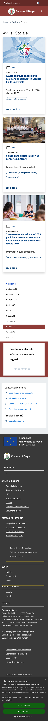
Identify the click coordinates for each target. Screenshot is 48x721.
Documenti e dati (13, 510)
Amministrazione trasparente (18, 674)
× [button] (45, 680)
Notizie (9, 572)
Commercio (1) (12, 294)
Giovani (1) (10, 315)
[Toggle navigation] (5, 11)
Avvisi (11, 68)
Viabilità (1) (11, 337)
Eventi (9, 595)
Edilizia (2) (10, 310)
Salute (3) (10, 321)
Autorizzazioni (16, 556)
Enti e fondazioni (13, 498)
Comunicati (11, 576)
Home (5, 22)
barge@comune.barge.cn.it (19, 634)
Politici (9, 502)
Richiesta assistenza (15, 661)
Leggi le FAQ (11, 657)
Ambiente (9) (11, 288)
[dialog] (24, 699)
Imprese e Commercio (15, 527)
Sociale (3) (10, 326)
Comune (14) (11, 299)
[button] (24, 716)
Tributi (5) (10, 332)
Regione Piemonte (12, 3)
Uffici (8, 494)
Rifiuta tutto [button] (24, 711)
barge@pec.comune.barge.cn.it (20, 631)
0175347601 (22, 637)
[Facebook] (6, 474)
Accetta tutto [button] (24, 705)
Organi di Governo (14, 486)
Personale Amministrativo (17, 506)
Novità (15, 22)
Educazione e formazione (21, 548)
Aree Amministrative (15, 490)
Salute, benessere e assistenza (23, 552)
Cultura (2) (10, 305)
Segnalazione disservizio (16, 653)
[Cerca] (42, 11)
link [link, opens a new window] (10, 700)
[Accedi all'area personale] (38, 3)
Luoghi (9, 591)
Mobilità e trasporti (14, 535)
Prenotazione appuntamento (18, 649)
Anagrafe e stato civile (15, 523)
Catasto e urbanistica (15, 531)
